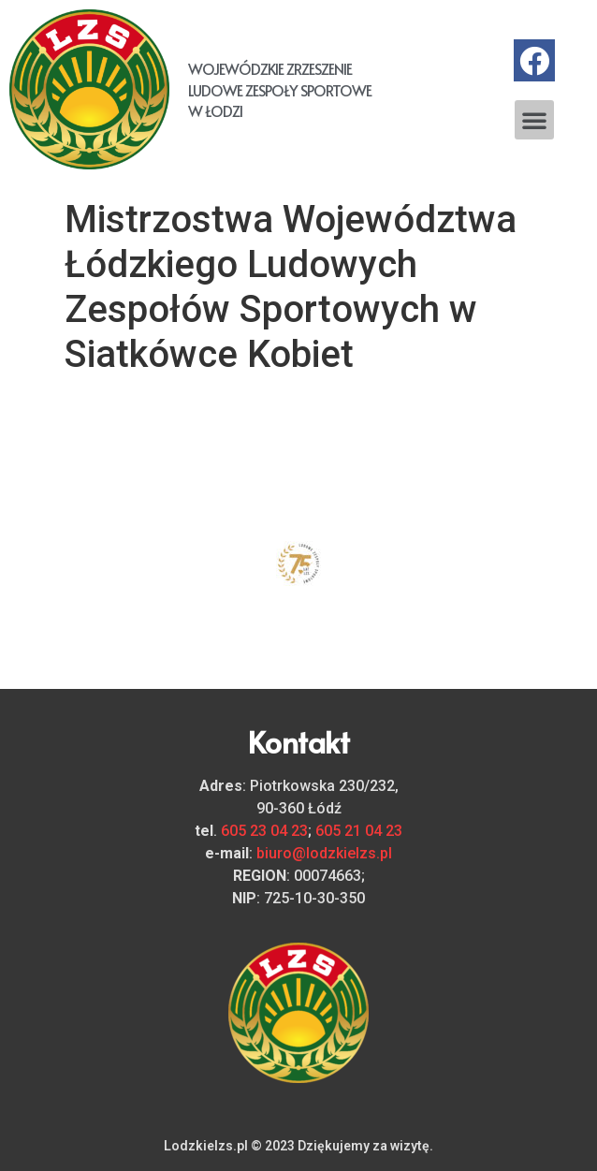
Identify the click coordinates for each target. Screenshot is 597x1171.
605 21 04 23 (358, 831)
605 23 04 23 (264, 831)
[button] (534, 119)
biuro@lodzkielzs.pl (324, 853)
